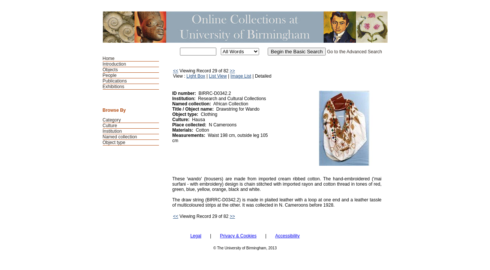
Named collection (120, 137)
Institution (112, 131)
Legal (195, 235)
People (110, 75)
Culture (110, 125)
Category (112, 120)
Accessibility (287, 235)
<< (175, 71)
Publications (115, 81)
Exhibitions (113, 86)
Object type (114, 142)
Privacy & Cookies (238, 235)
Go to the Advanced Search (354, 51)
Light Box (195, 76)
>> (232, 71)
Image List (241, 76)
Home (109, 58)
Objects (110, 69)
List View (218, 76)
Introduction (114, 64)
